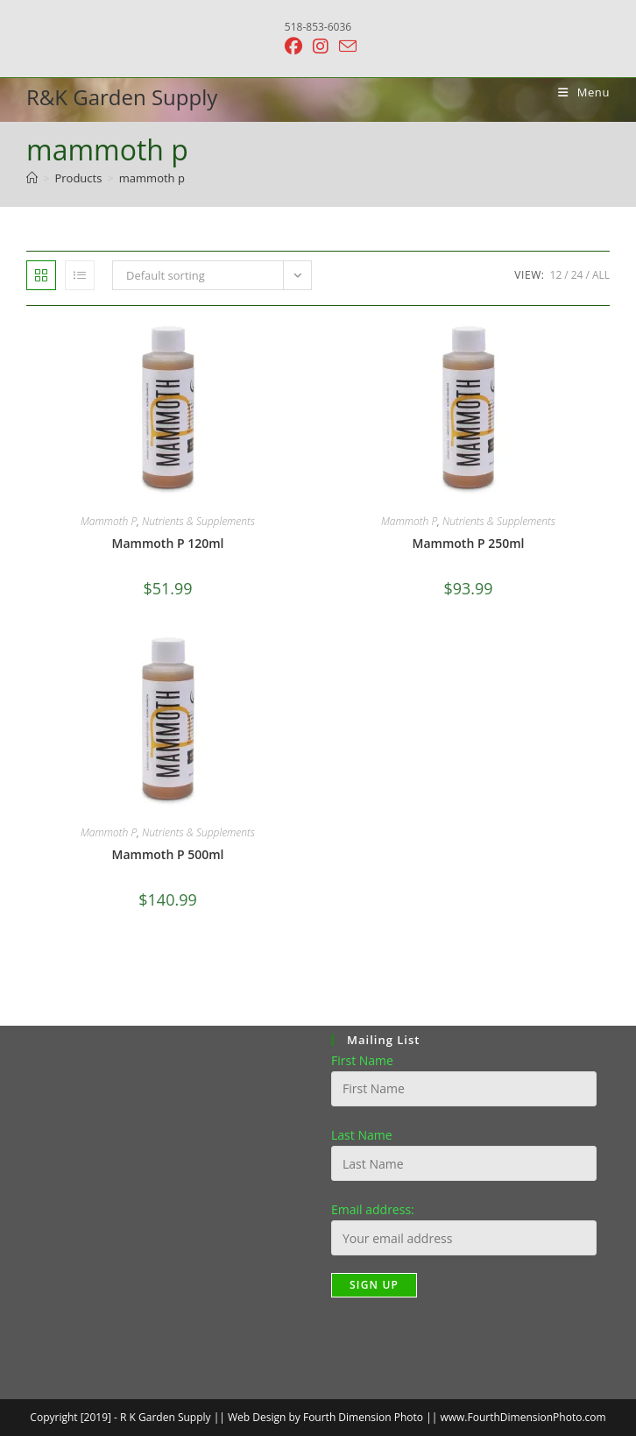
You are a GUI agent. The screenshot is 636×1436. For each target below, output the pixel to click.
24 (577, 274)
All (601, 274)
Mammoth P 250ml (469, 543)
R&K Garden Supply (121, 96)
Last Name (361, 1135)
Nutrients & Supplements (198, 521)
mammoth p (152, 178)
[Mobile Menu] (577, 92)
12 (556, 274)
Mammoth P (109, 521)
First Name (362, 1060)
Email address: (372, 1209)
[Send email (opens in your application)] (345, 46)
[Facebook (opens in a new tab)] (293, 46)
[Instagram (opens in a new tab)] (320, 46)
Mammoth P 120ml (168, 543)
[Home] (32, 178)
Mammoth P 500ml (168, 854)
